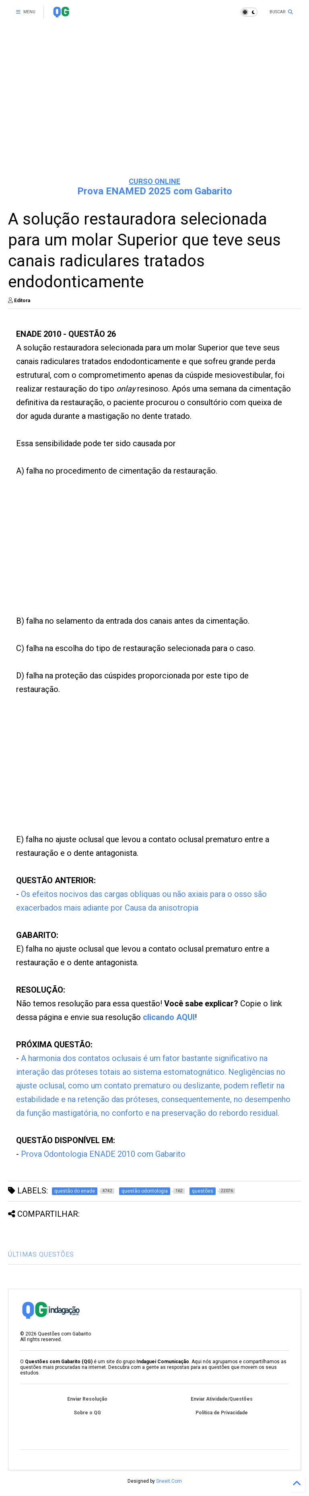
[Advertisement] (154, 108)
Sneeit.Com (169, 1481)
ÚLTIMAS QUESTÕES (41, 1254)
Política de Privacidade (222, 1413)
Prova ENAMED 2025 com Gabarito (154, 191)
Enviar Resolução (87, 1399)
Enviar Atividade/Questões (222, 1399)
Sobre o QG (87, 1413)
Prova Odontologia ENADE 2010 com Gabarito (103, 1154)
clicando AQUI (169, 1017)
